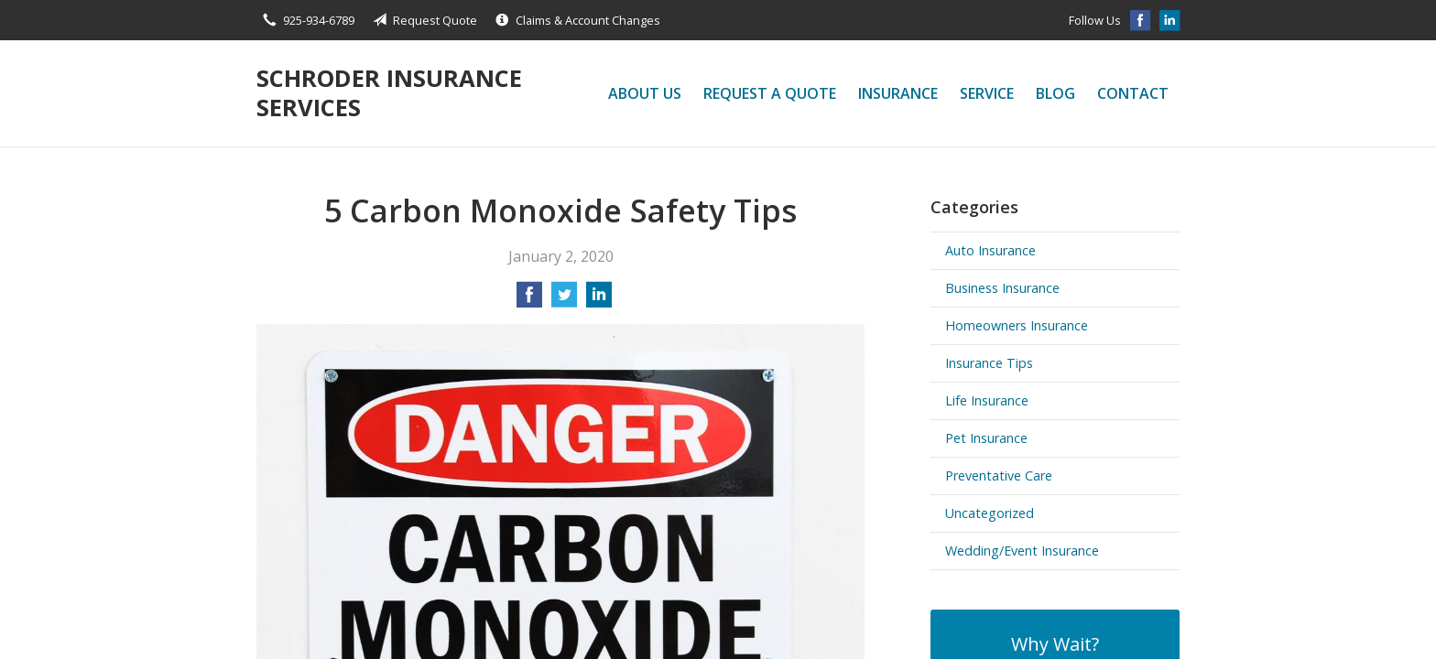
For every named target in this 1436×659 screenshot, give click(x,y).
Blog (1055, 93)
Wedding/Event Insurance (1022, 550)
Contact (1133, 93)
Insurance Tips (989, 363)
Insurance (898, 93)
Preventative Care (998, 475)
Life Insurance (986, 400)
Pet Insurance (986, 438)
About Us (644, 93)
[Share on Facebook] (529, 300)
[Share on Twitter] (564, 300)
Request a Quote (769, 93)
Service (987, 93)
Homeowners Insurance (1016, 325)
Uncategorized (989, 513)
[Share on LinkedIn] (599, 300)
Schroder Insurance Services (389, 93)
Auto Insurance (990, 250)
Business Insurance (1002, 288)
